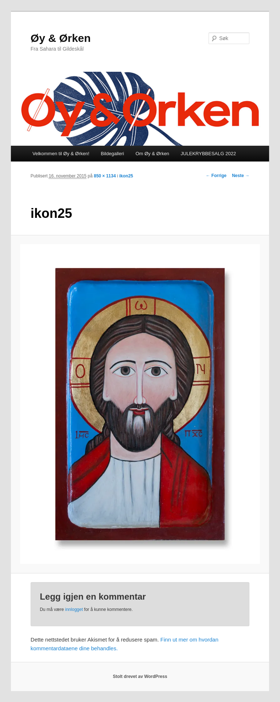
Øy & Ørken (61, 38)
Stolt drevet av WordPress (140, 676)
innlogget (74, 609)
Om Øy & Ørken (152, 153)
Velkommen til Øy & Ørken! (60, 153)
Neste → (240, 175)
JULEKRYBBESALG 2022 (208, 153)
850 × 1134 (105, 176)
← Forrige (216, 175)
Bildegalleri (112, 153)
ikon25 (126, 176)
